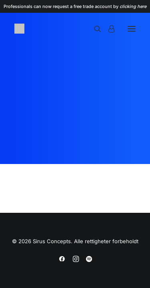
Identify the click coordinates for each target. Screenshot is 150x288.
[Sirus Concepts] (19, 29)
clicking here (133, 6)
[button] (131, 28)
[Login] (107, 28)
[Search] (94, 28)
